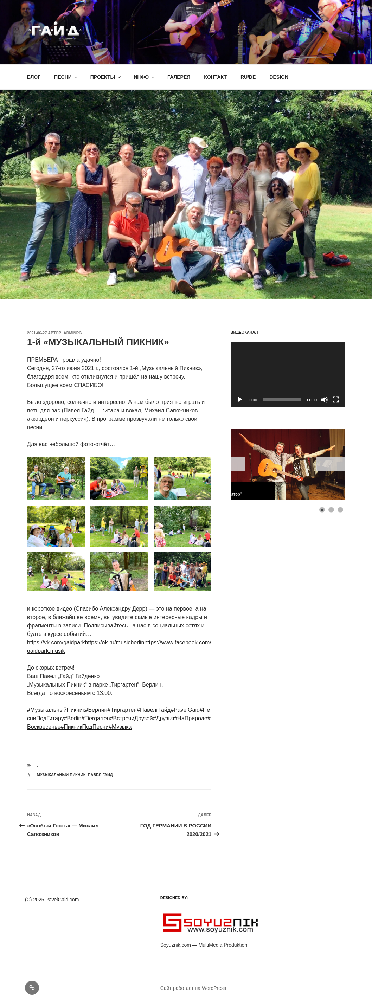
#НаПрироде (190, 718)
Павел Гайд (100, 775)
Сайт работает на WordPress (193, 988)
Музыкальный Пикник (61, 775)
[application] (288, 374)
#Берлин (96, 710)
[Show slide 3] (340, 510)
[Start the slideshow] (323, 464)
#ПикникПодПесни (84, 727)
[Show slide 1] (322, 510)
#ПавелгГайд (154, 710)
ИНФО (144, 77)
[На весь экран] (335, 399)
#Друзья (163, 718)
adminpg (73, 333)
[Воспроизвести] (239, 399)
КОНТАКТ (215, 77)
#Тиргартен (122, 710)
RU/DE (248, 77)
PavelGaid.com (62, 899)
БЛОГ (33, 77)
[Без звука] (324, 399)
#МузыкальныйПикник (56, 710)
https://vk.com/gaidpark (56, 642)
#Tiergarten (95, 718)
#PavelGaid (185, 710)
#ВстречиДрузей (131, 718)
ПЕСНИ (66, 77)
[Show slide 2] (331, 510)
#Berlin (73, 718)
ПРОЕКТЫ (106, 77)
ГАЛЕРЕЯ (178, 77)
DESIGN (278, 77)
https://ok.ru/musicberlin (115, 642)
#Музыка (120, 727)
